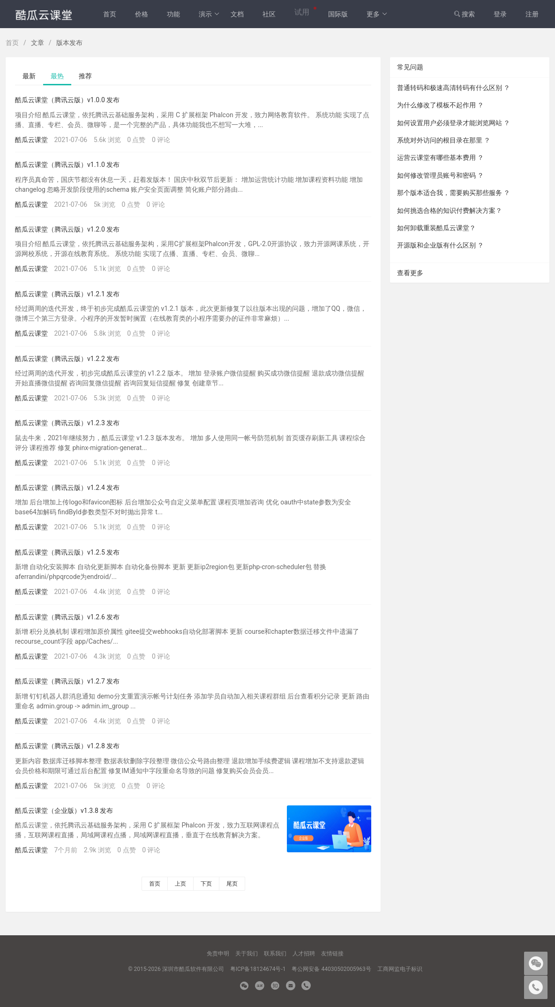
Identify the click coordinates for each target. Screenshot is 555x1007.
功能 (173, 14)
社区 (269, 14)
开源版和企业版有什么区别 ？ (440, 245)
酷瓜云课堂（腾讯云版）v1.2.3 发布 (67, 423)
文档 (237, 14)
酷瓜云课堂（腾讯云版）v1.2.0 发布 (67, 229)
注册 (532, 14)
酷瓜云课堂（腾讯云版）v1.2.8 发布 (67, 746)
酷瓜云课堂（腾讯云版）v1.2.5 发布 (67, 552)
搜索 (464, 14)
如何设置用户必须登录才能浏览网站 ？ (453, 123)
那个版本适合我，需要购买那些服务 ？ (453, 192)
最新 (29, 76)
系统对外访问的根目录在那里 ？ (443, 140)
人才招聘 (303, 953)
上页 (180, 883)
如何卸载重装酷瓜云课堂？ (436, 228)
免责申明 (218, 953)
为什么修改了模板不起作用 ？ (440, 105)
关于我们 (246, 953)
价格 (141, 14)
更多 (377, 14)
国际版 (338, 14)
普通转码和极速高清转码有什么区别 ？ (453, 87)
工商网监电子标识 (399, 969)
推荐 (85, 76)
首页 (109, 14)
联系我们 (275, 953)
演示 (209, 14)
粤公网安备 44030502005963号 (331, 969)
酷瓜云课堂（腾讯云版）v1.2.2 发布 (67, 358)
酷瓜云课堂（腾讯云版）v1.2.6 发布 (67, 617)
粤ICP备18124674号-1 (258, 969)
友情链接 (332, 953)
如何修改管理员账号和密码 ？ (440, 175)
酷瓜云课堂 (31, 139)
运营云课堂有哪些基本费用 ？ (440, 157)
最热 (57, 76)
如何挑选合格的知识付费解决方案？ (449, 210)
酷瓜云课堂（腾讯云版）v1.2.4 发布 (67, 487)
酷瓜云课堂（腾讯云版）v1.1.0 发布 (67, 164)
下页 (206, 883)
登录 (500, 14)
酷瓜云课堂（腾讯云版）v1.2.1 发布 (67, 294)
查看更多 (410, 273)
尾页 (232, 883)
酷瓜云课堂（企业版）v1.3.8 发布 (64, 810)
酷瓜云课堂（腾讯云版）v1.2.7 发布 (67, 681)
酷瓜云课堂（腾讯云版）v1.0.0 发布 (67, 100)
